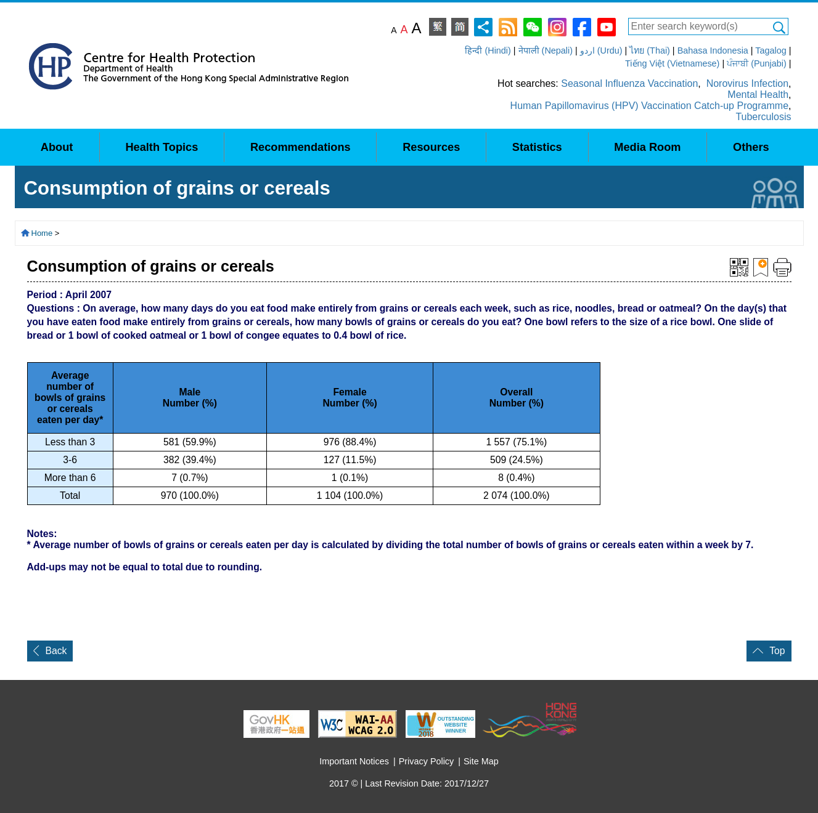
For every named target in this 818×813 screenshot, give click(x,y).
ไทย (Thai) (649, 50)
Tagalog (770, 50)
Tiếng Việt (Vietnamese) (672, 63)
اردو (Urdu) (601, 50)
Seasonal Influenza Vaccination (629, 83)
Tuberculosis (763, 116)
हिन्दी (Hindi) (487, 50)
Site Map (481, 761)
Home (42, 233)
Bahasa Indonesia (712, 50)
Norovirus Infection (747, 83)
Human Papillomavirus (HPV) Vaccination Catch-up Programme (649, 105)
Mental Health (757, 94)
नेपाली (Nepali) (545, 50)
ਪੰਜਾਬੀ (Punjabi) (757, 63)
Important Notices (354, 761)
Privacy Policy (426, 761)
